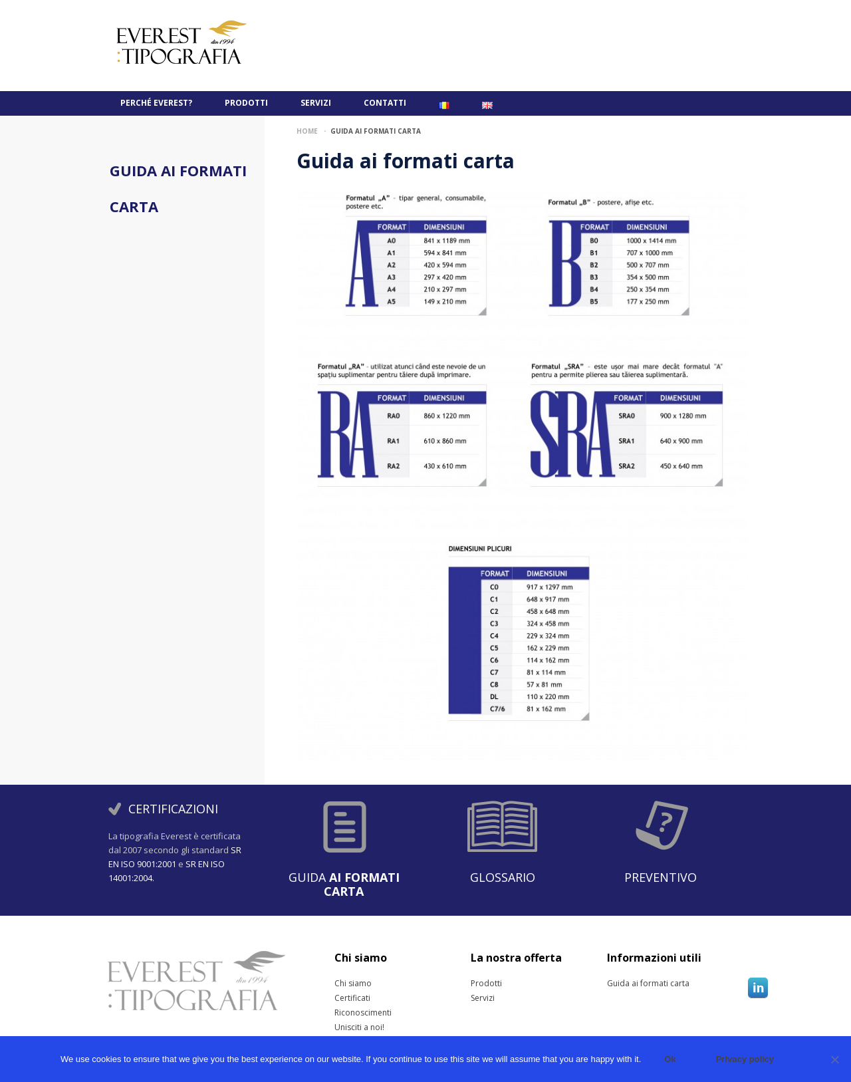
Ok (669, 1059)
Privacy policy (745, 1059)
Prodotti (246, 102)
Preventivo (660, 877)
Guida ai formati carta (623, 983)
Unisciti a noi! (350, 1027)
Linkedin (758, 988)
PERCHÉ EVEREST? (156, 102)
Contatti (385, 102)
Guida (344, 884)
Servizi (316, 102)
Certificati (350, 998)
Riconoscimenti (350, 1013)
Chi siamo (350, 983)
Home (307, 131)
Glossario (502, 877)
